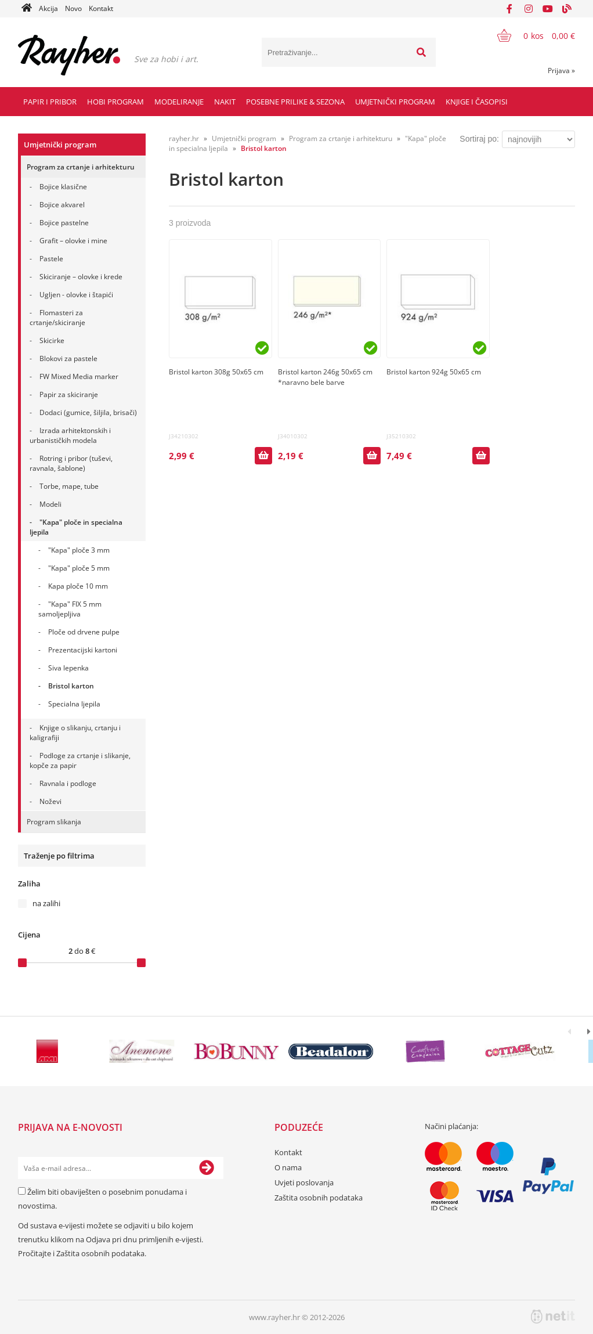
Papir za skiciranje (68, 394)
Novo (73, 8)
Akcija (48, 8)
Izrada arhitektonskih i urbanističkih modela (70, 435)
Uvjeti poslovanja (304, 1182)
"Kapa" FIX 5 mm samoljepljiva (70, 609)
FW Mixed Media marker (78, 376)
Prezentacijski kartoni (82, 650)
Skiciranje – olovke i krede (80, 277)
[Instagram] (528, 9)
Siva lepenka (68, 668)
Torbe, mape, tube (69, 486)
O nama (288, 1167)
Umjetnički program (395, 101)
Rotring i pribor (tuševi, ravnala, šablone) (71, 463)
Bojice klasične (63, 187)
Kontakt (101, 8)
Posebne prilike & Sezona (295, 101)
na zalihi (46, 903)
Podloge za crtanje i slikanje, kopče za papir (80, 760)
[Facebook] (509, 9)
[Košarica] (529, 35)
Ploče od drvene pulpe (84, 632)
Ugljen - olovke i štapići (76, 295)
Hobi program (115, 101)
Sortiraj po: (479, 138)
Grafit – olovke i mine (73, 241)
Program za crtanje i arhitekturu (81, 167)
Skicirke (51, 340)
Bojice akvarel (62, 205)
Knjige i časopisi (477, 101)
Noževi (50, 801)
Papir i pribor (50, 101)
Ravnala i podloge (67, 783)
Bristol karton (71, 686)
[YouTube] (548, 9)
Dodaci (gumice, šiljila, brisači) (88, 412)
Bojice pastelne (64, 223)
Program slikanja (54, 822)
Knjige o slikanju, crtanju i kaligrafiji (75, 732)
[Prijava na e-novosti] (207, 1168)
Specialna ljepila (74, 704)
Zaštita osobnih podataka (100, 1253)
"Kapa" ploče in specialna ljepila (76, 527)
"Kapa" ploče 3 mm (79, 550)
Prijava (561, 70)
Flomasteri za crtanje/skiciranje (57, 317)
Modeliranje (179, 101)
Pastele (51, 259)
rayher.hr (184, 138)
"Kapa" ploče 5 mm (79, 568)
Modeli (50, 504)
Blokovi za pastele (68, 358)
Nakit (225, 101)
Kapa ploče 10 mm (78, 586)
